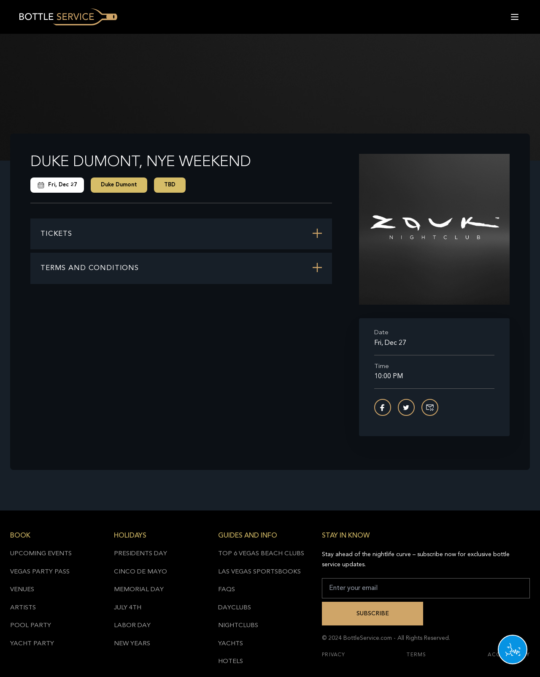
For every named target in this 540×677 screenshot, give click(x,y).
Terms (416, 655)
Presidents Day (140, 554)
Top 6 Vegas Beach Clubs (261, 554)
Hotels (230, 661)
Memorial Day (139, 590)
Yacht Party (32, 644)
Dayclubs (234, 608)
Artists (23, 608)
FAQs (226, 590)
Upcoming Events (41, 554)
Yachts (230, 644)
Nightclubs (238, 625)
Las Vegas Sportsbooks (259, 572)
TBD (170, 185)
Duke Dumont (119, 185)
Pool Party (30, 625)
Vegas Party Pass (40, 572)
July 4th (127, 608)
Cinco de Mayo (140, 572)
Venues (22, 590)
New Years (132, 644)
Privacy (333, 655)
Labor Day (132, 625)
